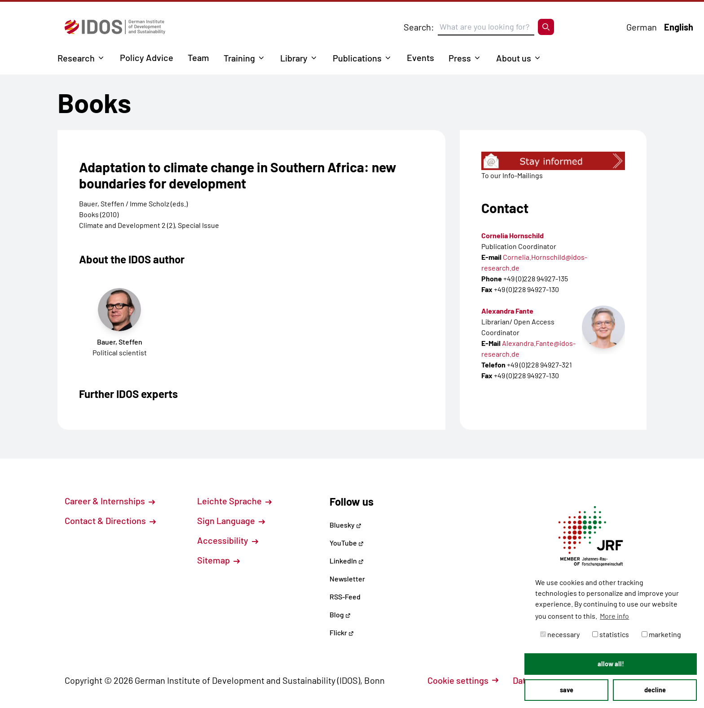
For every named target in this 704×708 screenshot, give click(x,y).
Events (420, 57)
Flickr (342, 632)
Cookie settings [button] (462, 680)
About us (513, 57)
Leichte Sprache (234, 500)
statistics (610, 634)
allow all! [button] (611, 664)
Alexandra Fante (507, 310)
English (678, 27)
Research (76, 57)
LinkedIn (347, 560)
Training (239, 57)
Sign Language (231, 520)
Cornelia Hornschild (512, 235)
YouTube (347, 542)
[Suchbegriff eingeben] (486, 26)
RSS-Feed (345, 596)
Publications (357, 57)
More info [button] (614, 616)
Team (198, 57)
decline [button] (655, 690)
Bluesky (345, 524)
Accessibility (227, 540)
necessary (560, 634)
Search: (419, 27)
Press (460, 57)
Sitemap (218, 560)
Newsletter (347, 578)
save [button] (566, 690)
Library (294, 57)
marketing (661, 634)
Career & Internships (110, 500)
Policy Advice (146, 57)
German (641, 27)
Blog (340, 614)
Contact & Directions (110, 520)
